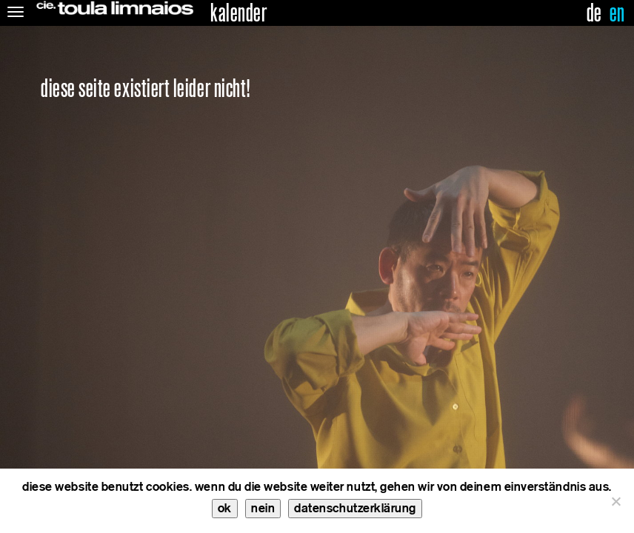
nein (263, 508)
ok (225, 508)
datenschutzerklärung (355, 508)
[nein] (615, 501)
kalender (238, 13)
